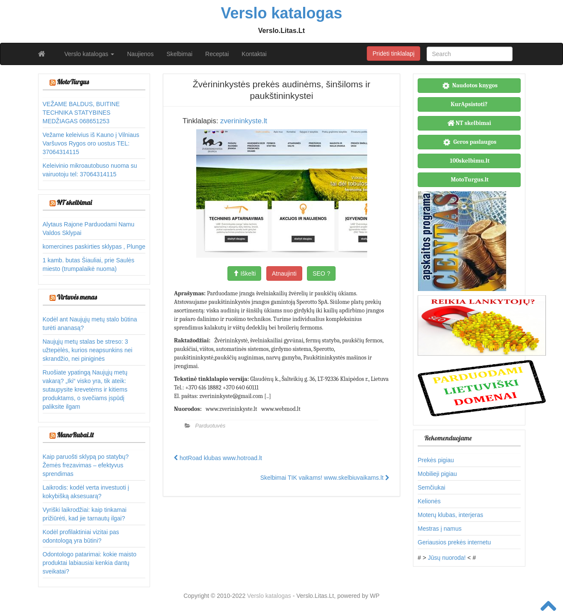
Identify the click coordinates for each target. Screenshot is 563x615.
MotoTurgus (73, 81)
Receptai (217, 54)
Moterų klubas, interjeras (450, 514)
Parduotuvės (210, 426)
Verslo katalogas (90, 54)
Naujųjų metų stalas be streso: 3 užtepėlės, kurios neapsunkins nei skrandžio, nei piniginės (88, 350)
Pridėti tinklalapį (393, 53)
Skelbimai (179, 54)
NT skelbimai (74, 202)
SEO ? (321, 273)
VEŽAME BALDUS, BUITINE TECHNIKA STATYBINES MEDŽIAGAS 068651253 (81, 113)
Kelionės (429, 501)
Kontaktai (254, 54)
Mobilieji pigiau (437, 473)
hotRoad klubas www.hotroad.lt (218, 458)
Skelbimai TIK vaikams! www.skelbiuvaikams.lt (324, 477)
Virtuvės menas (77, 297)
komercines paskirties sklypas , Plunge (94, 246)
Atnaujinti (284, 273)
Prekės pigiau (436, 460)
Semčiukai (431, 487)
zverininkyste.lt (243, 121)
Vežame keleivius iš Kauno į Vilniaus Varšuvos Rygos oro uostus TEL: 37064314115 (91, 143)
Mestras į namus (440, 528)
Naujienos (140, 54)
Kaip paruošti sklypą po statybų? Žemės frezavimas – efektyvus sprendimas (86, 465)
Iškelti (244, 273)
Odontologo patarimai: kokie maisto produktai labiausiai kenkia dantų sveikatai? (89, 563)
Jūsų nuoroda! (447, 557)
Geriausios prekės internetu (454, 542)
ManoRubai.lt (75, 435)
